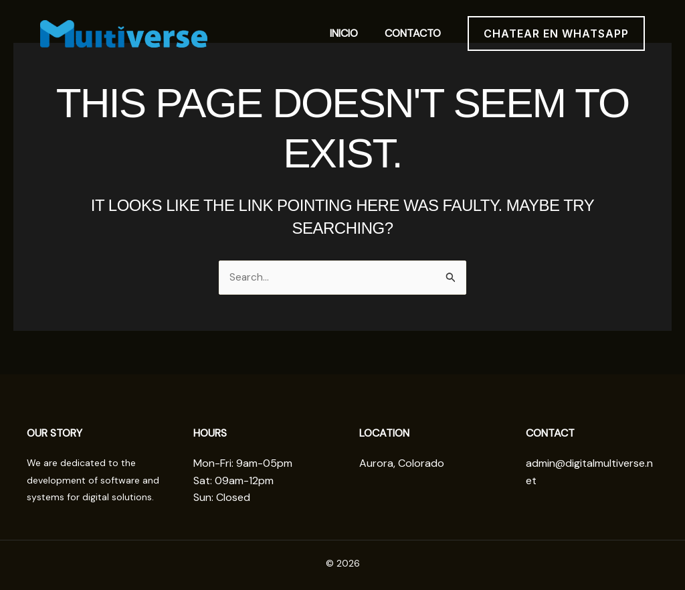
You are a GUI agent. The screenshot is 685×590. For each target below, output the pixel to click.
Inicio (344, 33)
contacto (413, 33)
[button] (556, 33)
